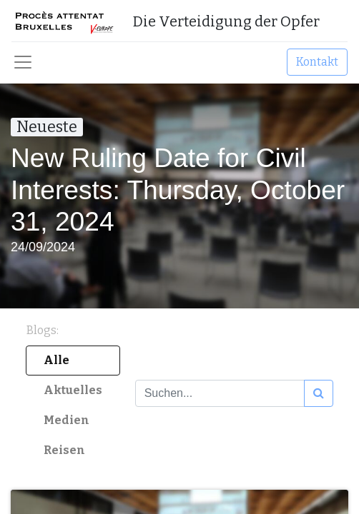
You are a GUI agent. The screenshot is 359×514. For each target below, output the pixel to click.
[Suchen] (318, 393)
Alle (56, 360)
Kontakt (317, 62)
